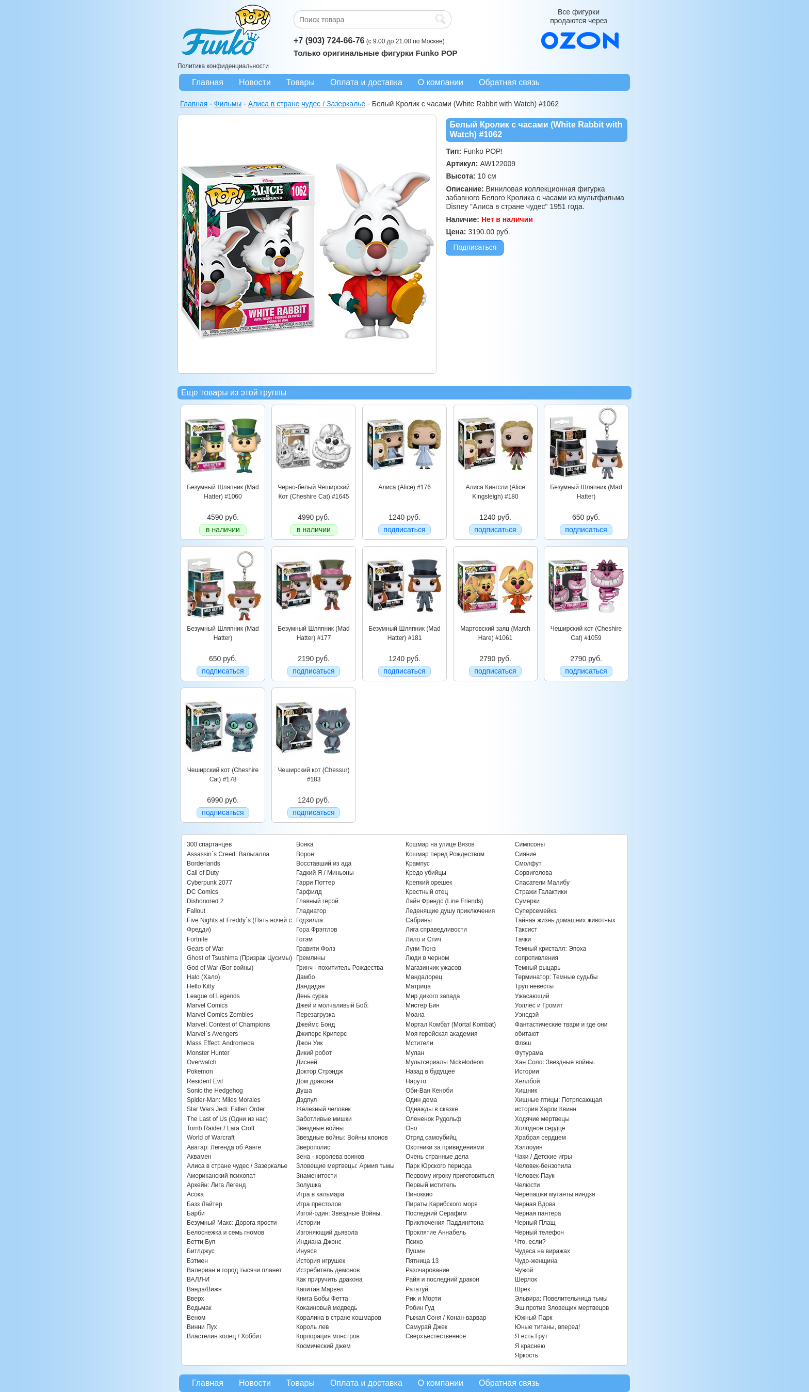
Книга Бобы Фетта (322, 1298)
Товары (300, 82)
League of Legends (213, 996)
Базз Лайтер (204, 1204)
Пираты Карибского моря (442, 1204)
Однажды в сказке (432, 1109)
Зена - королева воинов (330, 1156)
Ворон (305, 854)
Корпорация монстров (328, 1336)
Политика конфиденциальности (223, 66)
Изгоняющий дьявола (327, 1232)
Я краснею (530, 1346)
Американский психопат (221, 1175)
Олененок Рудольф (433, 1119)
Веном (196, 1317)
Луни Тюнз (421, 948)
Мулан (415, 1053)
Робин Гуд (420, 1307)
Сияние (526, 854)
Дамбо (305, 977)
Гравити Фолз (315, 948)
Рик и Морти (423, 1298)
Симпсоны (530, 844)
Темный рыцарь (538, 967)
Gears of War (205, 948)
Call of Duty (203, 872)
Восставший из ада (323, 863)
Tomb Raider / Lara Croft (220, 1128)
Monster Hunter (208, 1053)
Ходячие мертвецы (542, 1119)
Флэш (523, 1043)
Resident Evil (205, 1081)
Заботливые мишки (324, 1119)
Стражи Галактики (541, 891)
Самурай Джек (426, 1327)
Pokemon (200, 1071)
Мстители (419, 1043)
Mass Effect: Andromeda (220, 1043)
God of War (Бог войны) (220, 967)
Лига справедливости (436, 929)
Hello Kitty (201, 986)
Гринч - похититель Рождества (339, 967)
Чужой (524, 1270)
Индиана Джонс (319, 1241)
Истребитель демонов (328, 1270)
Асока (195, 1194)
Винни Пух (202, 1327)
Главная (207, 82)
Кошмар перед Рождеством (445, 854)
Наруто (416, 1081)
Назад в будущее (430, 1071)
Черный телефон (539, 1232)
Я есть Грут (531, 1336)
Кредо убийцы (426, 872)
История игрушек (320, 1261)
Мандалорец (424, 977)
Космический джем (323, 1346)
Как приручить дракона (329, 1279)
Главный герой (317, 901)
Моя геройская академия (441, 1033)
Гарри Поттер (315, 882)
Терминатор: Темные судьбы (556, 977)
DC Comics (202, 891)
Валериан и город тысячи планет (234, 1270)
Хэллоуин (529, 1147)
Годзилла (309, 920)
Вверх (195, 1298)
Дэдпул (306, 1099)
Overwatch (201, 1062)
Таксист (526, 929)
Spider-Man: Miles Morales (224, 1099)
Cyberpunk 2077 (209, 882)
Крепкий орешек (429, 882)
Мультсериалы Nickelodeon (444, 1062)
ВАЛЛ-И (198, 1279)
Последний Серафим (436, 1213)
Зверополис (313, 1147)
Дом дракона (314, 1081)
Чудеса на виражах (542, 1251)
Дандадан (310, 986)
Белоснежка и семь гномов (225, 1232)
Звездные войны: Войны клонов (342, 1137)
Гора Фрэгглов (316, 929)
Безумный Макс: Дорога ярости (232, 1222)
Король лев (312, 1327)
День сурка (312, 996)
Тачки (523, 939)
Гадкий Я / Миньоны (325, 872)
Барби (196, 1213)
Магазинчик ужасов (433, 967)
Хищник (526, 1090)
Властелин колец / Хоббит (224, 1336)
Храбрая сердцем (540, 1137)
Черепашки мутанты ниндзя (555, 1194)
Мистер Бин (423, 1005)
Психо (414, 1241)
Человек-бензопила (543, 1166)
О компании (440, 82)
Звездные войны (320, 1128)
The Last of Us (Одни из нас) (227, 1119)
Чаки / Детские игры (543, 1156)
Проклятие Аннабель (436, 1232)
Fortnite (197, 939)
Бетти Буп (201, 1241)
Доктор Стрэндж (319, 1071)
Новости (255, 82)
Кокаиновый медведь (326, 1307)
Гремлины (310, 958)
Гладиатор (311, 911)
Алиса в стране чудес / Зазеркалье (237, 1166)
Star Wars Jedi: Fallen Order (226, 1109)
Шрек (522, 1289)
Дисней (306, 1062)
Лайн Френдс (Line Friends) (444, 901)
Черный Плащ (535, 1222)
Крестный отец (427, 891)
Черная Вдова (535, 1204)
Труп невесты (534, 986)
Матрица (418, 986)
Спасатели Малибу (542, 882)
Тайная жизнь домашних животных (565, 920)
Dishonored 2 (205, 901)
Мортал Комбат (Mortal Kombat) (451, 1024)
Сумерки (527, 901)
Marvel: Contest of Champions (228, 1024)
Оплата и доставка (366, 82)
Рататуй (417, 1289)
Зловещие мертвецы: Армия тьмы (345, 1166)
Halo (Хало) (203, 977)
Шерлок (526, 1279)
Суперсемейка (536, 911)
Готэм (304, 939)
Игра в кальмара (320, 1194)
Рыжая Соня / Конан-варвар (446, 1317)
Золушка (308, 1185)
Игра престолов (319, 1204)
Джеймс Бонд (315, 1024)
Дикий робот (314, 1053)
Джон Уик (309, 1043)
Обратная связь (509, 82)
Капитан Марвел (320, 1289)
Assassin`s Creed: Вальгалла (228, 854)
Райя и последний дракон (442, 1279)
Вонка (305, 844)
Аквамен (199, 1156)
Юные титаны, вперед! (547, 1327)
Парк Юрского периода (439, 1166)
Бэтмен (197, 1261)
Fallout (196, 911)
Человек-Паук (535, 1175)
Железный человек (323, 1109)
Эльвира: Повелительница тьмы (561, 1298)
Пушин (415, 1251)
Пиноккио (419, 1194)
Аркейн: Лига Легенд (216, 1185)
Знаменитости (316, 1175)
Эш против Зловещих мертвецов (562, 1307)
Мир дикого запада (433, 996)
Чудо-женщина (536, 1261)
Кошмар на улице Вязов (440, 844)
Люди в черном (427, 958)
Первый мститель (431, 1185)
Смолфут (528, 863)
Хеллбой (527, 1081)
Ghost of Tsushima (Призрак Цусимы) (239, 958)
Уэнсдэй (527, 1014)
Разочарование (427, 1270)
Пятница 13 (422, 1261)
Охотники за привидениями (445, 1147)
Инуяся (306, 1251)
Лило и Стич (423, 939)
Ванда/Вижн (204, 1289)
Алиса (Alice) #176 (404, 487)
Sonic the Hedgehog (215, 1090)
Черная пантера (538, 1213)
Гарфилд (309, 891)
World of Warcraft (211, 1137)
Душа (304, 1090)
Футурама (529, 1053)
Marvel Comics (207, 1005)
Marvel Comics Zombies (220, 1014)
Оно (411, 1128)
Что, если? (530, 1241)
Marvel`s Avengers (212, 1033)
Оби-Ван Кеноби (429, 1090)
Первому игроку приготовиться (450, 1175)
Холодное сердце (540, 1128)
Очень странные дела (437, 1156)
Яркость (526, 1355)
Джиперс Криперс (321, 1033)
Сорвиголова (533, 872)
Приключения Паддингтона (445, 1222)
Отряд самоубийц (431, 1137)
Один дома (421, 1099)
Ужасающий (532, 996)
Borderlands (203, 863)
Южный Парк (534, 1317)
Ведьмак (199, 1307)
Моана (415, 1014)
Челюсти (527, 1185)
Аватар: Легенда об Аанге (224, 1147)
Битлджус (201, 1251)
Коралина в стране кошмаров (338, 1317)
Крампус (418, 863)
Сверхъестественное (436, 1336)
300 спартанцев (209, 844)
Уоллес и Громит (539, 1005)
